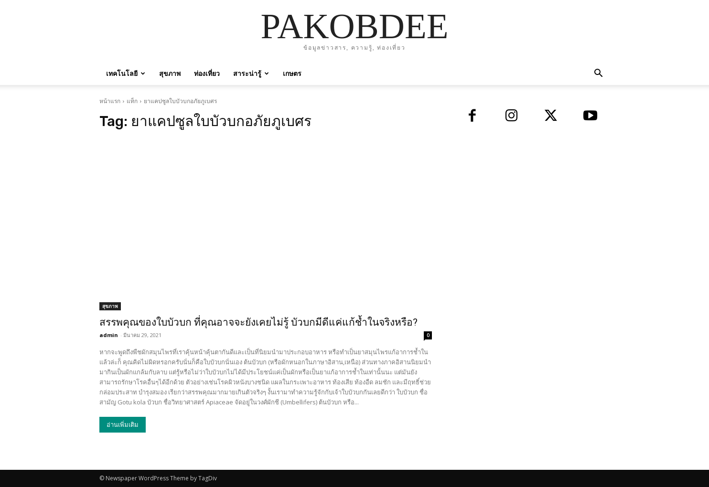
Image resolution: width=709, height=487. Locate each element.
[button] (598, 74)
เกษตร (292, 73)
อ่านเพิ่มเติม (123, 424)
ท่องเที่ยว (207, 73)
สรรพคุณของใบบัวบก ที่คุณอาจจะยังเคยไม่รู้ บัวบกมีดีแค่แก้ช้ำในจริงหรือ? (258, 322)
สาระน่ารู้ (251, 73)
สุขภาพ (170, 73)
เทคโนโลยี (125, 73)
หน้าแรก (109, 101)
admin (108, 335)
